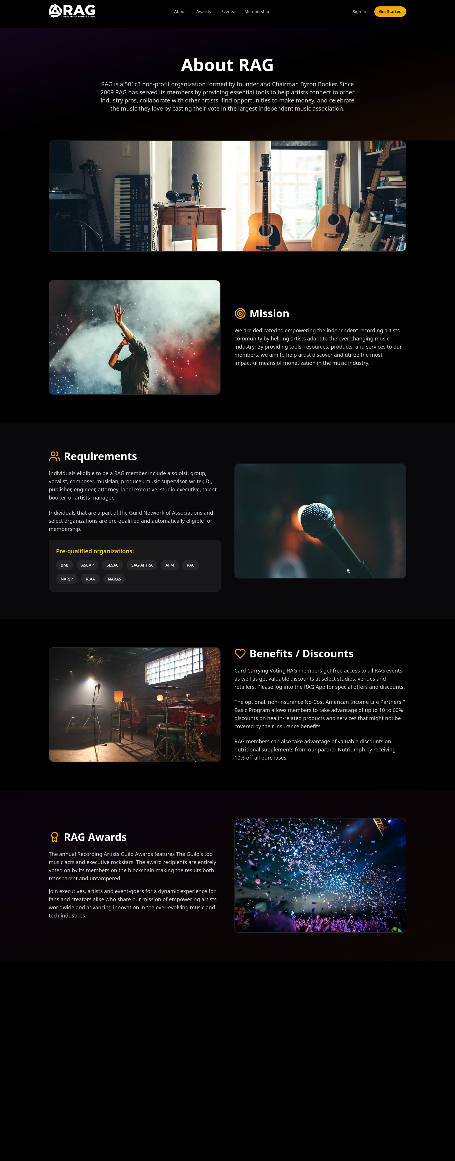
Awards (203, 11)
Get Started (390, 11)
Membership (257, 11)
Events (227, 11)
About (180, 11)
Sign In (359, 11)
